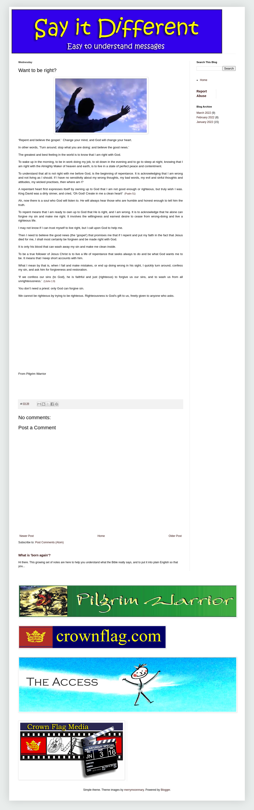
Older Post (175, 536)
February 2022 (205, 117)
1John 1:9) (49, 281)
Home (101, 536)
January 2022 (205, 122)
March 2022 (204, 112)
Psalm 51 (130, 193)
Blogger (165, 789)
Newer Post (26, 536)
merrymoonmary (134, 789)
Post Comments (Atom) (49, 542)
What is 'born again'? (34, 555)
